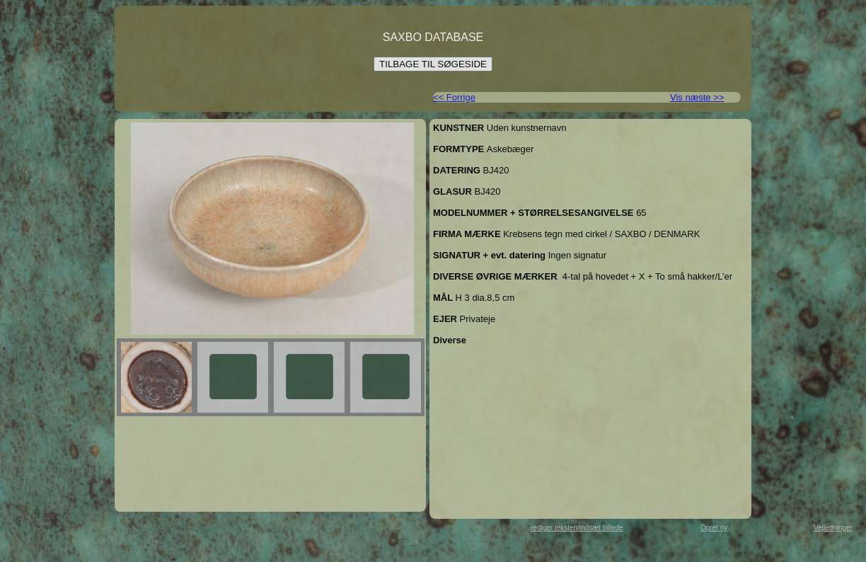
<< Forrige (454, 97)
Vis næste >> (697, 97)
